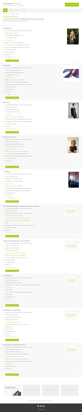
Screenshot (21, 42)
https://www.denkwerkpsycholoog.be (15, 151)
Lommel (10, 245)
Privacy (43, 409)
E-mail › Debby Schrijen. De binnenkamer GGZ (14, 356)
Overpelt (10, 141)
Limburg (6, 33)
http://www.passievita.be (13, 116)
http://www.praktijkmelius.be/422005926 (16, 324)
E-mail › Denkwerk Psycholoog (11, 148)
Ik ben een (71, 4)
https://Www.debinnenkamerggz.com (15, 359)
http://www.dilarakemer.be (13, 79)
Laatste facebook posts (10, 52)
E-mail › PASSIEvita (9, 114)
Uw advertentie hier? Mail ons (31, 390)
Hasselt (10, 176)
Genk (10, 210)
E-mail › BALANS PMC (9, 40)
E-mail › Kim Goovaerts (9, 287)
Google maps (16, 33)
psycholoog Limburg (38, 18)
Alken (10, 107)
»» (11, 25)
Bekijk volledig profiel (12, 60)
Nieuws (10, 10)
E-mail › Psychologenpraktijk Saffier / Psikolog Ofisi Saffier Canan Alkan (18, 218)
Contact (23, 10)
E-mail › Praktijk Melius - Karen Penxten (12, 322)
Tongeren (11, 33)
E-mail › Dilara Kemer (9, 77)
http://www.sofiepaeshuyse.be (14, 255)
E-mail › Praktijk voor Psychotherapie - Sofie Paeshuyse (15, 252)
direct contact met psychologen (10, 19)
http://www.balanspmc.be (13, 42)
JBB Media (40, 409)
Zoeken (17, 10)
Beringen (11, 280)
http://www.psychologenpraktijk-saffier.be (16, 220)
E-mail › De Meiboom (9, 183)
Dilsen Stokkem (12, 349)
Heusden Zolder (12, 70)
